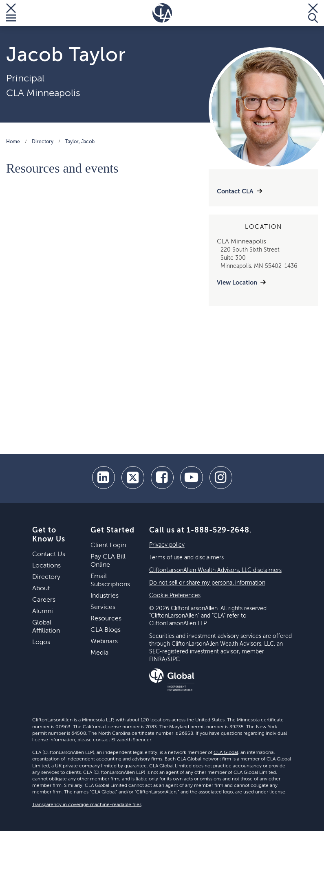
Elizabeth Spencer (131, 740)
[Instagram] (220, 477)
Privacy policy (167, 545)
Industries (104, 596)
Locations (46, 566)
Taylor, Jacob (80, 142)
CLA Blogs (105, 630)
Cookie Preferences (175, 595)
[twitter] (132, 477)
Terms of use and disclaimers (186, 558)
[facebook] (162, 477)
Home (13, 142)
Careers (43, 600)
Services (102, 607)
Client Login (108, 545)
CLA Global (226, 752)
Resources (105, 619)
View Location (237, 283)
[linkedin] (103, 477)
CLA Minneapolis (43, 93)
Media (99, 653)
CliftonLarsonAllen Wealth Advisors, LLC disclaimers (215, 570)
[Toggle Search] (313, 13)
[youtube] (191, 477)
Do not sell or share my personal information (207, 583)
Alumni (42, 611)
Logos (41, 642)
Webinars (104, 641)
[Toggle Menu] (11, 13)
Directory (42, 142)
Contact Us (48, 554)
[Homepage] (162, 13)
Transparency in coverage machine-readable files (86, 804)
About (41, 588)
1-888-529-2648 (218, 530)
